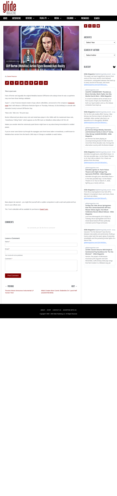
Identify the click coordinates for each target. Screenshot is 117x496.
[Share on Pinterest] (17, 83)
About (43, 310)
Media (56, 18)
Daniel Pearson (12, 76)
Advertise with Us (69, 310)
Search (96, 18)
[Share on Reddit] (21, 83)
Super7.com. (44, 209)
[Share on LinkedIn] (26, 83)
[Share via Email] (46, 83)
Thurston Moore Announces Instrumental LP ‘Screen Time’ (19, 292)
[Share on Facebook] (7, 83)
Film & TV (43, 18)
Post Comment (13, 275)
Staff (49, 310)
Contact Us (57, 310)
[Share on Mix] (36, 83)
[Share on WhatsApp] (41, 83)
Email (7, 249)
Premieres (85, 18)
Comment (8, 258)
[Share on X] (12, 83)
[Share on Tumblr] (31, 83)
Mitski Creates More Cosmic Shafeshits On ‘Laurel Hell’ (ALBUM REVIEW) (59, 292)
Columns (70, 18)
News (5, 18)
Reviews (29, 18)
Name (7, 241)
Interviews (16, 18)
